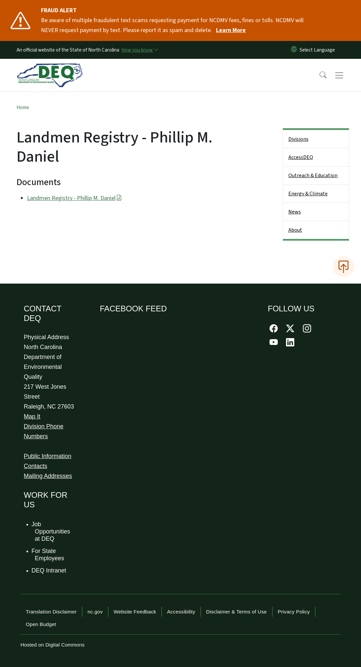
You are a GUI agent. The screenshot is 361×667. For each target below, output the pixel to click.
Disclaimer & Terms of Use (236, 611)
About (295, 230)
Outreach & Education (313, 175)
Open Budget (41, 624)
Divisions (298, 139)
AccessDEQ (300, 157)
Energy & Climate (308, 193)
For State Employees (48, 555)
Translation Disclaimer (51, 611)
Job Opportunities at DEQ (51, 531)
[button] (319, 75)
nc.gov (95, 611)
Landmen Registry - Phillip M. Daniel (74, 198)
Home (23, 107)
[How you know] (139, 50)
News (294, 212)
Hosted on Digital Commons (52, 644)
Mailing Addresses (48, 476)
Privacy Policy (294, 611)
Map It (32, 416)
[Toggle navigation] (345, 75)
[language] (319, 50)
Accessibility (181, 611)
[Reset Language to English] (294, 50)
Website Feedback (135, 611)
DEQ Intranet (49, 570)
